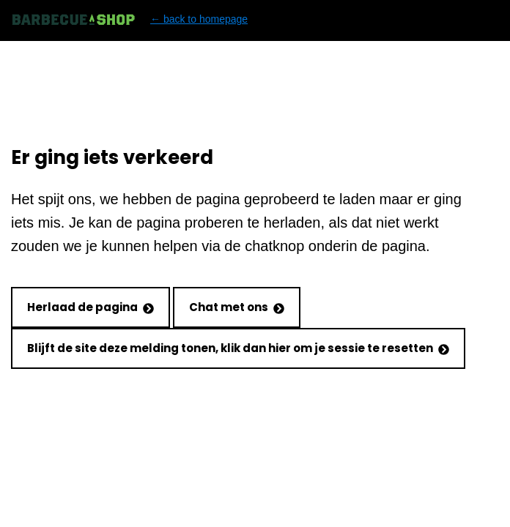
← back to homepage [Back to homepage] (129, 19)
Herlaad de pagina (90, 307)
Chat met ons (236, 307)
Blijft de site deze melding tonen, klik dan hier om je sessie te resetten (238, 348)
